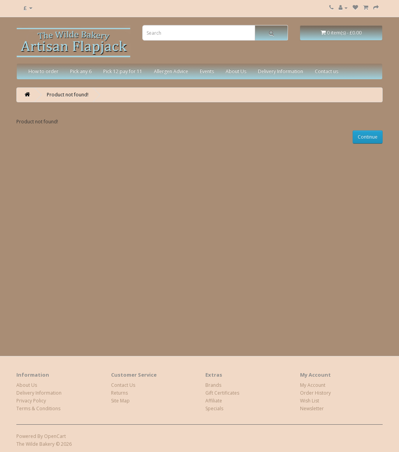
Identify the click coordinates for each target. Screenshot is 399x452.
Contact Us (123, 385)
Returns (119, 393)
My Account (312, 385)
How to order (43, 71)
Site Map (120, 400)
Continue (368, 136)
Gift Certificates (222, 393)
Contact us (326, 71)
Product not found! (67, 94)
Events (207, 71)
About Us (236, 71)
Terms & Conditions (38, 408)
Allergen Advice (171, 71)
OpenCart (55, 436)
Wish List (309, 400)
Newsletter (312, 408)
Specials (214, 408)
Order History (315, 393)
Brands (213, 385)
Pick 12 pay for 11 (122, 71)
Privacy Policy (31, 400)
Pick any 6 (81, 71)
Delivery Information (280, 71)
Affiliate (213, 400)
